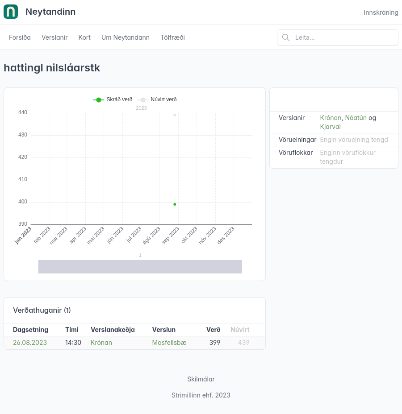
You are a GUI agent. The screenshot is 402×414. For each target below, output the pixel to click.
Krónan (101, 342)
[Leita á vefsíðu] (337, 37)
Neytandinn (40, 12)
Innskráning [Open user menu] (381, 12)
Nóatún (356, 117)
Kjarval (330, 126)
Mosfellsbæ (169, 342)
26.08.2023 (30, 342)
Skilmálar (201, 379)
